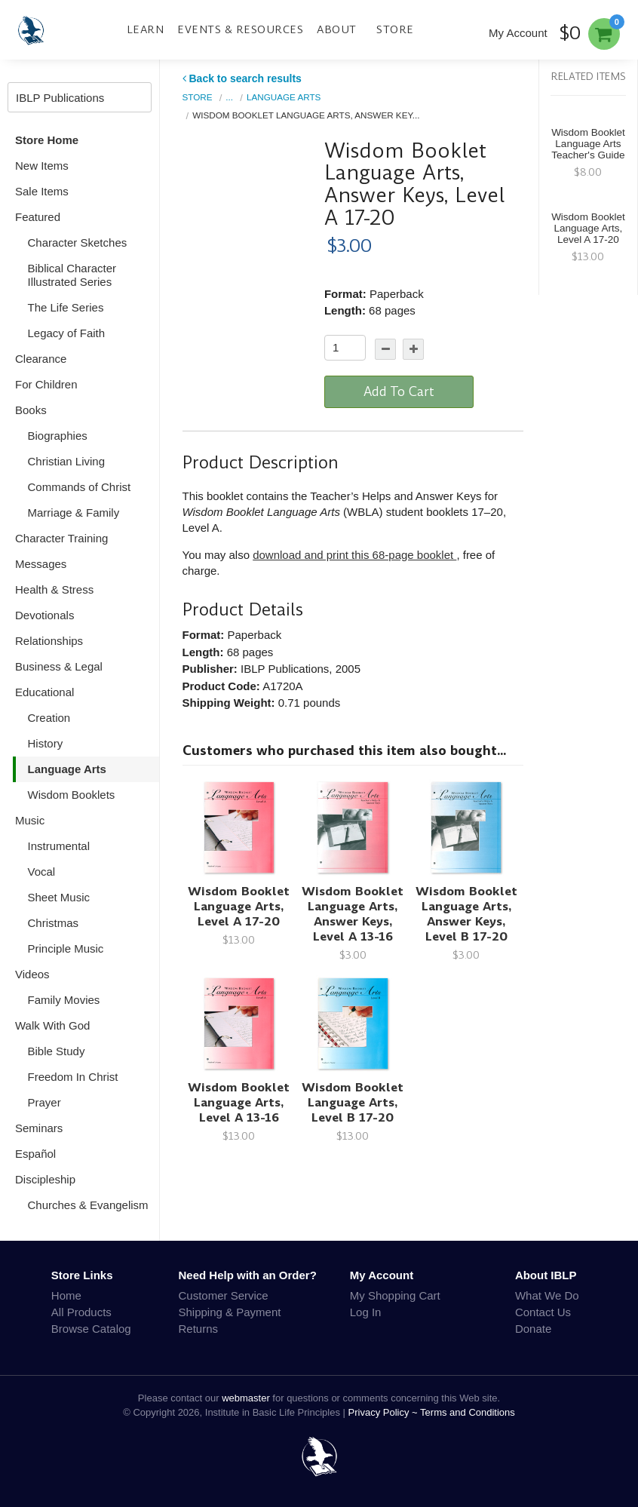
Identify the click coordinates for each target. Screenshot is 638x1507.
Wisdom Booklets (71, 794)
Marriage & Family (74, 512)
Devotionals (44, 615)
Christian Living (67, 461)
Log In (366, 1312)
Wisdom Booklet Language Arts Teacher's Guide (588, 144)
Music (29, 820)
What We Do (547, 1295)
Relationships (49, 640)
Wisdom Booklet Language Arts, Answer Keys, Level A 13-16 (352, 913)
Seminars (39, 1128)
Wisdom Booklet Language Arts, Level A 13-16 (239, 1102)
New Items (42, 165)
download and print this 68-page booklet (354, 554)
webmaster (246, 1398)
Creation (49, 717)
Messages (40, 563)
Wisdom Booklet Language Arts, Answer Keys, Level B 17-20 (466, 913)
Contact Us (543, 1312)
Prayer (44, 1102)
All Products (81, 1312)
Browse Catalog (91, 1328)
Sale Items (42, 191)
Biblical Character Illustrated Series (72, 275)
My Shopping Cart (395, 1295)
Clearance (40, 358)
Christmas (53, 922)
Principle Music (66, 948)
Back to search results (242, 78)
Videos (32, 974)
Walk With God (52, 1025)
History (45, 743)
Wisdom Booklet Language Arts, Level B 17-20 (352, 1102)
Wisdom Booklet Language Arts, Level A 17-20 (239, 906)
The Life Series (66, 307)
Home (66, 1295)
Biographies (57, 435)
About (337, 29)
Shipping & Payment (230, 1312)
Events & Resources (240, 29)
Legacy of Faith (67, 333)
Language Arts (67, 769)
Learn (145, 29)
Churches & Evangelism (88, 1205)
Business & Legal (59, 666)
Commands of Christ (79, 486)
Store (395, 29)
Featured (37, 216)
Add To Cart (398, 391)
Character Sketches (77, 242)
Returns (199, 1328)
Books (31, 410)
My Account (518, 32)
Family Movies (64, 999)
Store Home (46, 140)
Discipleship (45, 1179)
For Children (46, 384)
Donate (533, 1328)
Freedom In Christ (73, 1076)
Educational (44, 692)
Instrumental (59, 845)
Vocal (42, 871)
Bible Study (56, 1051)
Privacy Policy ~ (384, 1412)
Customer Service (223, 1295)
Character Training (61, 538)
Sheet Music (59, 897)
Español (35, 1153)
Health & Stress (54, 589)
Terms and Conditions (467, 1412)
